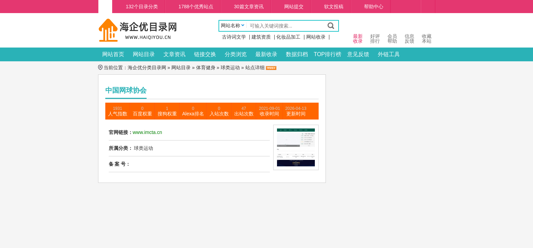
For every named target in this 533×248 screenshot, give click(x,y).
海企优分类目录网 (147, 67)
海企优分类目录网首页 (105, 6)
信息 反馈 (409, 32)
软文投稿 (333, 6)
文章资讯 (174, 54)
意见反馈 (358, 54)
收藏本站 (426, 32)
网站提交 (293, 6)
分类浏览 (236, 54)
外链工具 (389, 54)
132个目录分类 (142, 6)
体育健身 (205, 67)
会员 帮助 (392, 32)
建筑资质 (261, 37)
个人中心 (428, 6)
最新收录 (266, 54)
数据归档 (297, 54)
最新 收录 (357, 32)
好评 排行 (375, 32)
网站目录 (144, 54)
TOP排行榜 (328, 54)
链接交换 (205, 54)
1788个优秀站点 (196, 6)
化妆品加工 (288, 37)
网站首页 (113, 54)
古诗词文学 (234, 37)
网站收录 (316, 37)
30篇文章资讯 (249, 6)
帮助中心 (373, 6)
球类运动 (230, 67)
